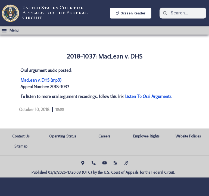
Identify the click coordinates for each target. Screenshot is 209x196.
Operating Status (62, 136)
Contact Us (21, 136)
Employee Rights (146, 136)
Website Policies (188, 136)
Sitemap (20, 146)
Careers (104, 136)
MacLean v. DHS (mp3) (40, 80)
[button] (10, 30)
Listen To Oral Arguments (148, 96)
